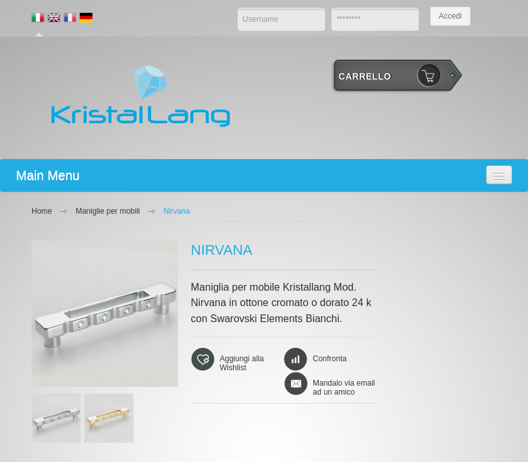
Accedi (450, 16)
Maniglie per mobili (108, 211)
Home (41, 211)
